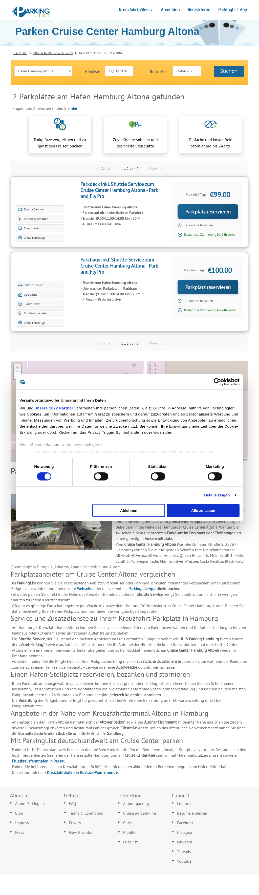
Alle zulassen (203, 510)
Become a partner (192, 814)
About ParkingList (30, 804)
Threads (184, 853)
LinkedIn (184, 843)
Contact (183, 804)
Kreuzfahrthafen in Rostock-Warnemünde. (82, 773)
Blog (19, 814)
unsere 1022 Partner (54, 408)
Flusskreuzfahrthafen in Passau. (39, 762)
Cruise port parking (139, 814)
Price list (130, 843)
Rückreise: (158, 71)
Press (19, 833)
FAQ (72, 804)
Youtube (184, 862)
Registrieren (199, 9)
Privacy (75, 824)
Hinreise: (92, 71)
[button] (229, 71)
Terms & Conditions (86, 814)
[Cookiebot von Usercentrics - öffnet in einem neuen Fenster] (217, 381)
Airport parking (136, 804)
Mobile (129, 833)
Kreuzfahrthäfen (136, 10)
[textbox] (119, 71)
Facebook (185, 824)
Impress (22, 824)
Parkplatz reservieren (206, 213)
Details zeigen (217, 495)
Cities (128, 824)
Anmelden (170, 9)
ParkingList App (232, 9)
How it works (80, 833)
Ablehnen (128, 510)
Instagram (186, 833)
